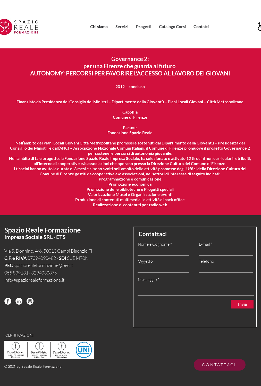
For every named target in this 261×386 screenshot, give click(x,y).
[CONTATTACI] (220, 365)
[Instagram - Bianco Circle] (30, 301)
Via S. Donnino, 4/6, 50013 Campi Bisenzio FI (48, 251)
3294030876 (44, 273)
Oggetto (145, 261)
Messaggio (147, 279)
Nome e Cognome (154, 244)
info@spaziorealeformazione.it (34, 280)
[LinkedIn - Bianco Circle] (18, 301)
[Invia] (242, 304)
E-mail (204, 244)
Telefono (206, 261)
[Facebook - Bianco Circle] (7, 301)
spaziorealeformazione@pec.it (43, 265)
